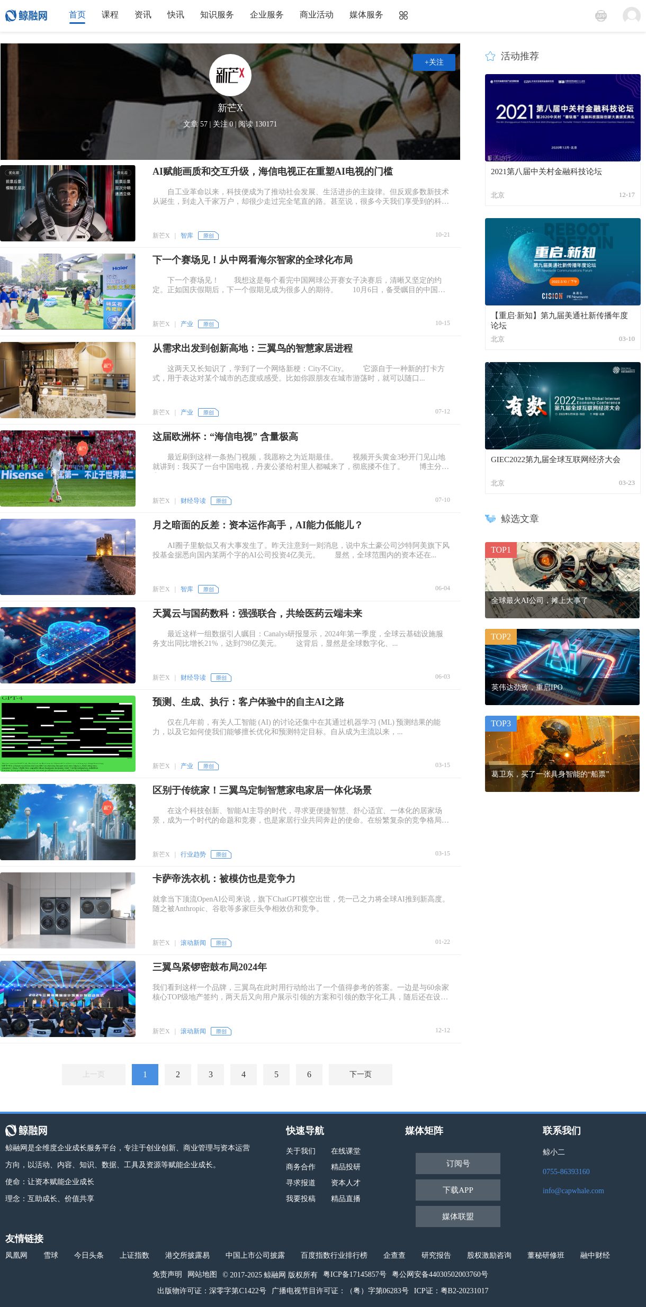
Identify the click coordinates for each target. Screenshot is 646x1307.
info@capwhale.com (573, 1191)
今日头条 (89, 1255)
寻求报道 (301, 1183)
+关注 (434, 62)
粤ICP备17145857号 (355, 1274)
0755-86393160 (566, 1172)
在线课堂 (346, 1151)
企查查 (394, 1255)
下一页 (360, 1074)
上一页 (94, 1074)
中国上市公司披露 (255, 1255)
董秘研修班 (545, 1255)
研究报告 (436, 1255)
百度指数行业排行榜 (334, 1255)
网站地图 (202, 1274)
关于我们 (301, 1151)
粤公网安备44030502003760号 (440, 1274)
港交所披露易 (187, 1255)
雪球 (50, 1255)
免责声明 (167, 1274)
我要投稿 (301, 1199)
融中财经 (595, 1255)
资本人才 (346, 1183)
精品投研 (346, 1167)
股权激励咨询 (489, 1255)
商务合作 (301, 1167)
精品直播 (346, 1199)
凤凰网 (16, 1255)
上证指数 (134, 1255)
